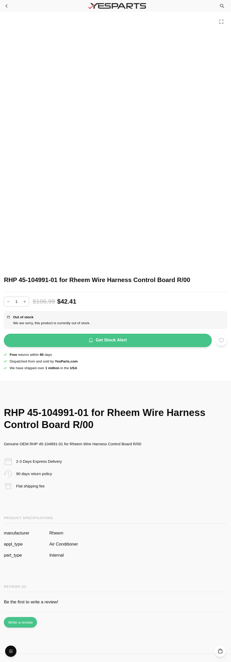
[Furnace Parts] (6, 6)
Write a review (20, 622)
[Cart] (220, 651)
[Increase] (24, 301)
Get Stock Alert (108, 340)
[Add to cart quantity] (16, 302)
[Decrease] (8, 301)
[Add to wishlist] (221, 340)
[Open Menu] (10, 651)
